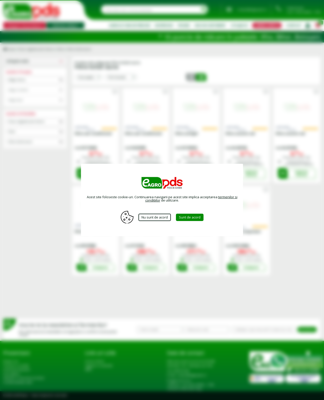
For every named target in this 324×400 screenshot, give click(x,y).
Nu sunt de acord (154, 217)
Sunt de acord (189, 217)
